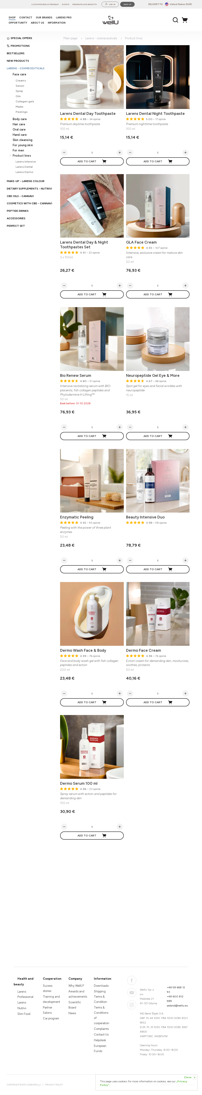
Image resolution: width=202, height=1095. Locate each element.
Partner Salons (47, 1010)
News (72, 1013)
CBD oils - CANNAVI (20, 196)
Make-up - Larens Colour (25, 181)
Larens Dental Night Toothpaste (155, 113)
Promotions (18, 45)
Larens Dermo (24, 171)
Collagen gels (25, 101)
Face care (19, 74)
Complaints (101, 1029)
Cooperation (52, 978)
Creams (21, 80)
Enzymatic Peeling (76, 517)
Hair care (19, 124)
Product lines (22, 155)
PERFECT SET (16, 225)
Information (102, 978)
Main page (70, 38)
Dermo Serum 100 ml (78, 783)
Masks (20, 106)
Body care (20, 119)
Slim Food (23, 1014)
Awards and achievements (77, 994)
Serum (20, 85)
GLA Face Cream (141, 242)
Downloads (101, 985)
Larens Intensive (26, 161)
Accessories (16, 218)
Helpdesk (100, 1040)
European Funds (100, 1048)
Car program (51, 1018)
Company (75, 978)
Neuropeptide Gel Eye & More (153, 375)
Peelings (21, 111)
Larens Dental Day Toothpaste (88, 113)
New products (18, 60)
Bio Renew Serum (75, 375)
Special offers (19, 38)
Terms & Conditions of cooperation (101, 1015)
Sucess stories (47, 988)
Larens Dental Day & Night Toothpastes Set (84, 244)
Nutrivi (21, 1008)
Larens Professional (25, 994)
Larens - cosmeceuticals (25, 68)
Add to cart (92, 161)
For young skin (23, 145)
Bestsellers (15, 53)
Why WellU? (76, 985)
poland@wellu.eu (177, 1005)
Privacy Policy (54, 1084)
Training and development (51, 999)
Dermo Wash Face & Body (83, 650)
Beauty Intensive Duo (145, 517)
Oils (18, 96)
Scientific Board (74, 1005)
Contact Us (101, 1034)
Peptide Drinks (18, 210)
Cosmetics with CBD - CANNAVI (29, 203)
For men (18, 150)
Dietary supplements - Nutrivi (29, 188)
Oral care (19, 129)
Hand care (20, 134)
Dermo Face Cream (143, 650)
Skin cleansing (22, 140)
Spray (19, 90)
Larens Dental (24, 166)
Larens (21, 1002)
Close (190, 1077)
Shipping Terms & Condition (100, 997)
